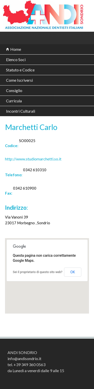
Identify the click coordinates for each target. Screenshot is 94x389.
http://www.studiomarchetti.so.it (33, 158)
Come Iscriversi (19, 80)
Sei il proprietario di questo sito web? (37, 272)
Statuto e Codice (20, 69)
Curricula (14, 100)
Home (15, 49)
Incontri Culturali (20, 111)
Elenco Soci (16, 59)
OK (72, 272)
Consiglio (14, 90)
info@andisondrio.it (24, 358)
